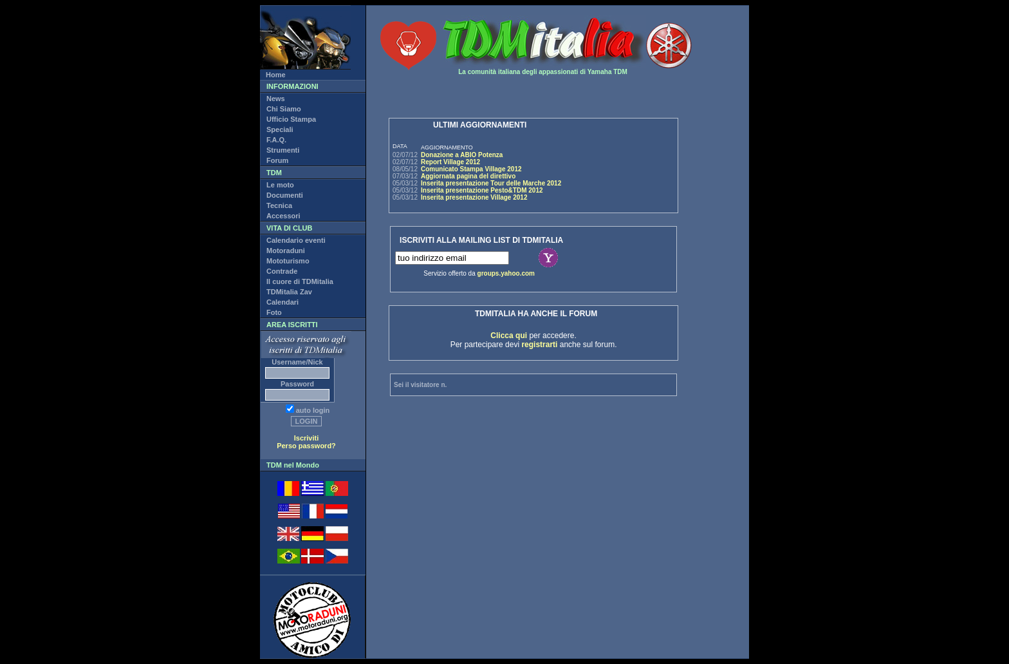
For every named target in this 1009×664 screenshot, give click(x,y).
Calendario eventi (296, 240)
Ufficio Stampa (291, 119)
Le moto (280, 185)
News (275, 98)
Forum (277, 160)
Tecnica (279, 205)
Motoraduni (285, 250)
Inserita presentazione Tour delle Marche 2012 (491, 183)
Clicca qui (508, 335)
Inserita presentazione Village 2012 (474, 197)
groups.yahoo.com (506, 273)
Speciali (279, 129)
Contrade (281, 271)
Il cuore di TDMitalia (299, 281)
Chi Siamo (283, 109)
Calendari (282, 302)
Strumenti (282, 150)
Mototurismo (288, 261)
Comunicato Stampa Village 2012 (471, 169)
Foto (274, 312)
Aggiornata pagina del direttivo (468, 176)
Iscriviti (306, 438)
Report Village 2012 (450, 162)
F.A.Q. (276, 140)
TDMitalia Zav (289, 292)
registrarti (539, 344)
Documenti (284, 195)
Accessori (283, 216)
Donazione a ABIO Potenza (462, 154)
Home (276, 75)
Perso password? (306, 446)
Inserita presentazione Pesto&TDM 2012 (482, 190)
